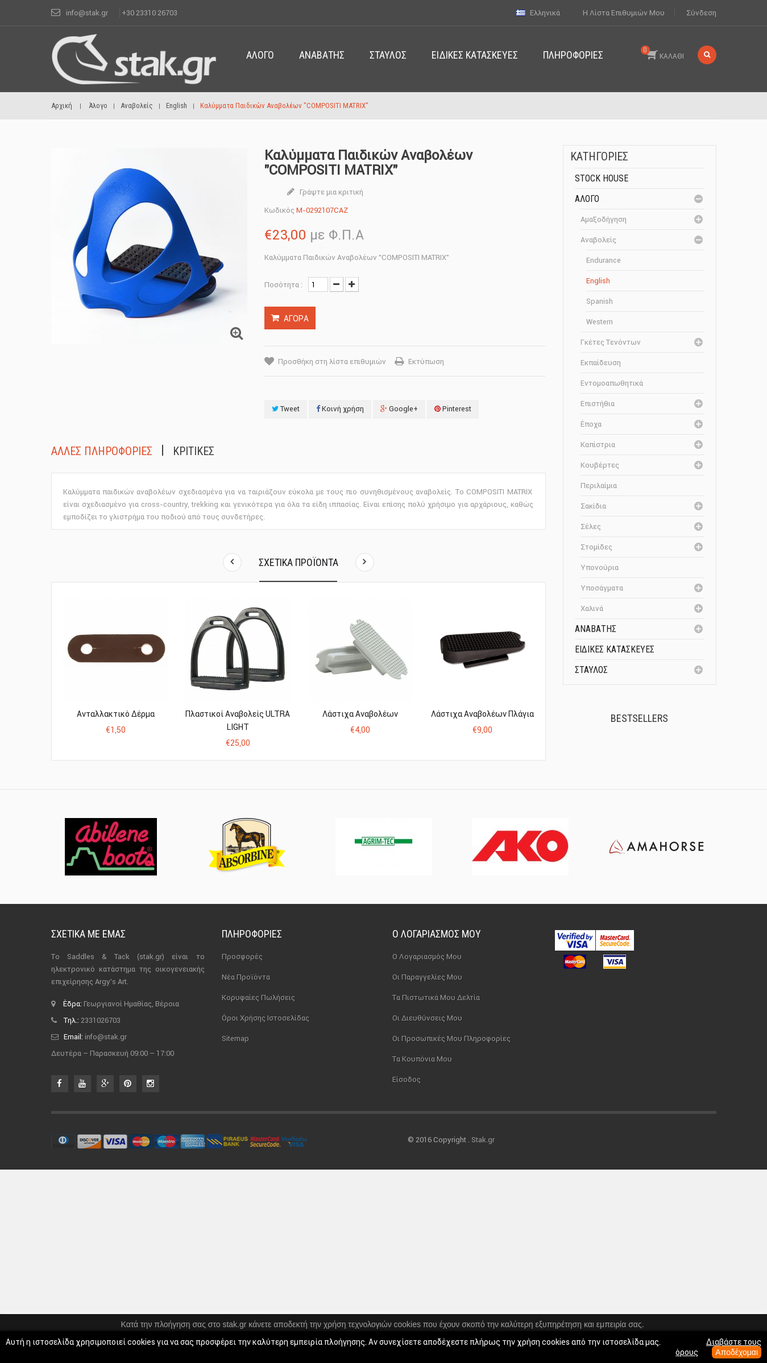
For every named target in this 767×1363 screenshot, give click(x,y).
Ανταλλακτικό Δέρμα (116, 714)
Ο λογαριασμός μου (436, 1127)
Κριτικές (193, 451)
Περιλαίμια (599, 485)
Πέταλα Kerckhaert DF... (663, 764)
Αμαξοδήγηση (604, 219)
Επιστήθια (598, 403)
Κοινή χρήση (340, 409)
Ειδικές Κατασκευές (614, 649)
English (598, 281)
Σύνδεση (701, 13)
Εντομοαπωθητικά (612, 383)
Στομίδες (596, 547)
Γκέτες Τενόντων (611, 342)
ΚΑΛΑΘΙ (662, 53)
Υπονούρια (600, 567)
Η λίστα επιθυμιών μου (624, 13)
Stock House (601, 178)
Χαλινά (592, 608)
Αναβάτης (595, 628)
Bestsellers (639, 718)
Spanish (599, 301)
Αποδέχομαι (736, 1352)
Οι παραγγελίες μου (427, 1170)
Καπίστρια (598, 444)
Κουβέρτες (600, 465)
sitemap (235, 1231)
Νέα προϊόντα (246, 1170)
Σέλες (591, 526)
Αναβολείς (598, 240)
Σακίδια (593, 506)
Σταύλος (591, 669)
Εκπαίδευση (601, 362)
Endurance (603, 260)
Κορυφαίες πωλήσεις (258, 1190)
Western (599, 322)
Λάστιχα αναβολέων (360, 714)
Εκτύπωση (426, 361)
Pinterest (452, 409)
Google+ (399, 409)
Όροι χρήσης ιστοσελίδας (265, 1211)
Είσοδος (406, 1272)
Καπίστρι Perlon (658, 827)
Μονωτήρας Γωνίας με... (665, 900)
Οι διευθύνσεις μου (427, 1211)
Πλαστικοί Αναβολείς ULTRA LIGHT (237, 720)
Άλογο (587, 198)
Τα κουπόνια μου (422, 1252)
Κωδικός (279, 210)
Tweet (286, 409)
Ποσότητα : (283, 285)
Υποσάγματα (602, 588)
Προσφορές (242, 1149)
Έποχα (591, 424)
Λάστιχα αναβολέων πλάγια (482, 714)
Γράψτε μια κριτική (330, 192)
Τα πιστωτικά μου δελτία (436, 1190)
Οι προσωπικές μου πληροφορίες (451, 1231)
